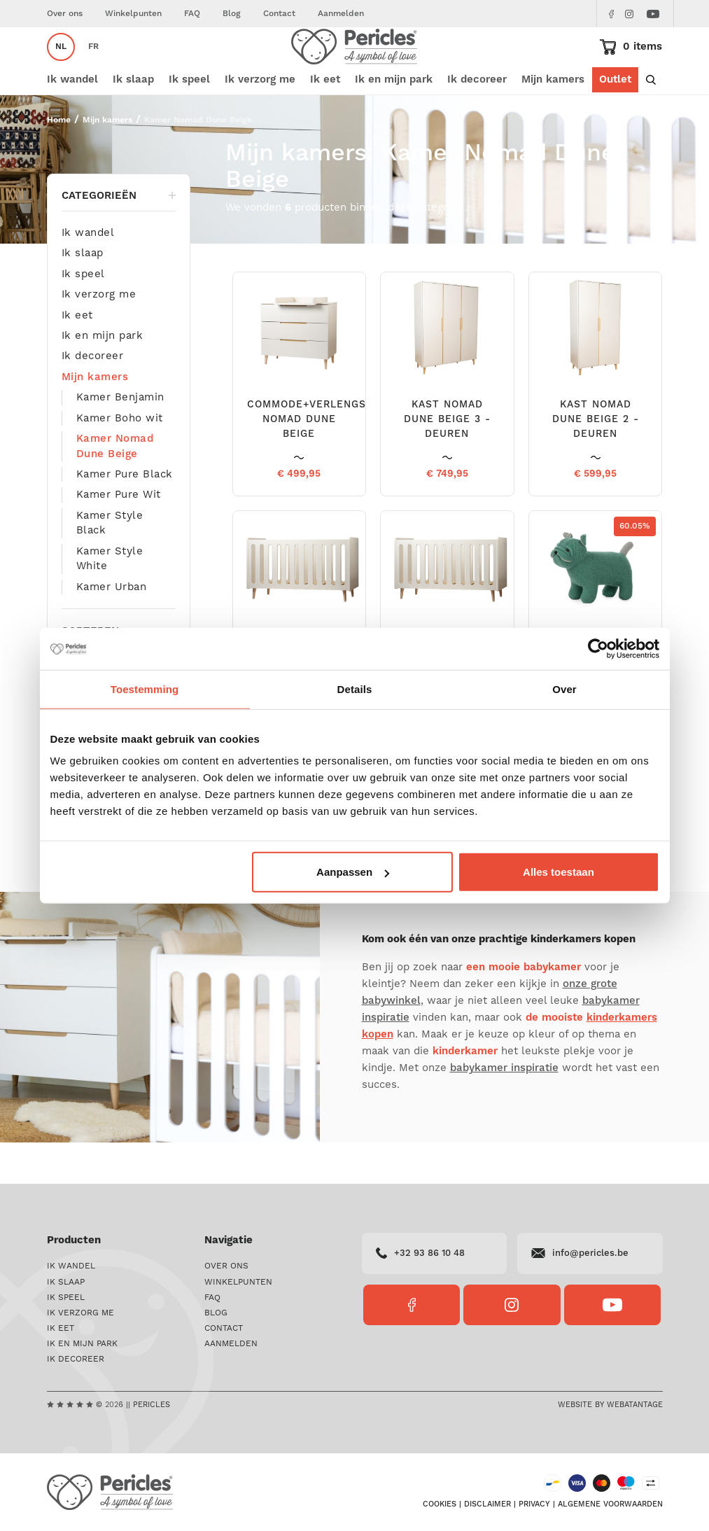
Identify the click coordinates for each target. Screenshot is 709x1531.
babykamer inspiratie (504, 1108)
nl (60, 67)
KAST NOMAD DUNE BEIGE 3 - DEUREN (447, 460)
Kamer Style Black (109, 564)
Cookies (439, 1504)
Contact (279, 13)
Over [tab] (564, 688)
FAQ (192, 13)
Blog (232, 13)
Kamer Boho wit (119, 459)
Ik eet (77, 356)
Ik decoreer (93, 397)
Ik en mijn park (102, 376)
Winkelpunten (133, 13)
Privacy (534, 1504)
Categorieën (119, 236)
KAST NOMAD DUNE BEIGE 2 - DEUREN (595, 460)
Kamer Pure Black (124, 515)
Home (59, 160)
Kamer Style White (109, 599)
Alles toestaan (558, 872)
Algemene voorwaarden (610, 1504)
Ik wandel (88, 273)
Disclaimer (487, 1504)
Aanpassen (352, 872)
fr (93, 67)
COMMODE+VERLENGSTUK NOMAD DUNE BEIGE (317, 460)
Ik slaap (83, 293)
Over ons (65, 13)
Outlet (615, 120)
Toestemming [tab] (145, 688)
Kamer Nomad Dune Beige (115, 487)
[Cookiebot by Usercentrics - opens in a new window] (598, 648)
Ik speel (83, 314)
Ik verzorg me (99, 335)
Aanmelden (341, 13)
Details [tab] (354, 688)
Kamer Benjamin (120, 438)
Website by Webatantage (610, 1405)
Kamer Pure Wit (118, 536)
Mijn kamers (552, 120)
